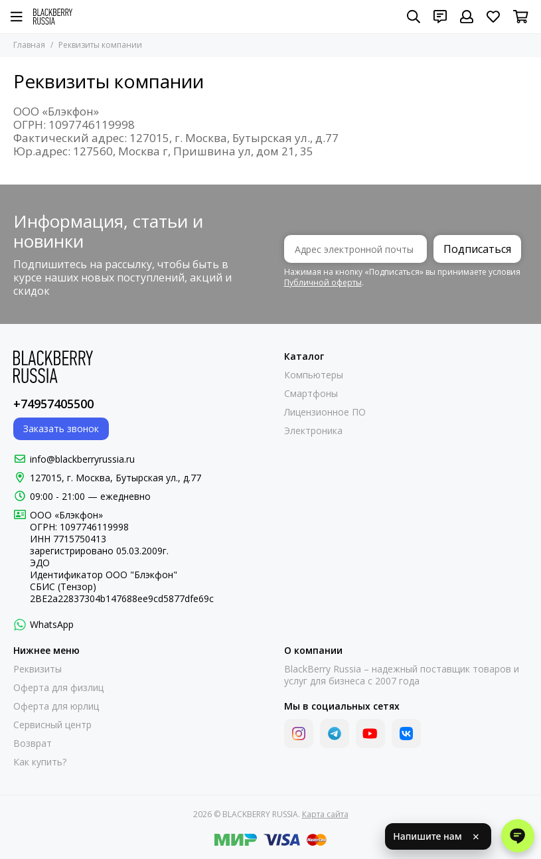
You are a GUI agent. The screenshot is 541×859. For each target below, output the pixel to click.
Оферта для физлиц (58, 688)
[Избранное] (493, 16)
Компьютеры (313, 375)
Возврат (32, 743)
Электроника (313, 431)
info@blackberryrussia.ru (82, 459)
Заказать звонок (61, 428)
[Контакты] (440, 16)
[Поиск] (413, 16)
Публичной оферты (323, 282)
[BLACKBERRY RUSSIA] (52, 17)
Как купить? (39, 762)
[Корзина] (520, 16)
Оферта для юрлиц (56, 706)
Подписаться (477, 249)
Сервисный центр (52, 725)
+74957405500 (53, 403)
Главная (29, 44)
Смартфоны (311, 394)
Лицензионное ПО (325, 412)
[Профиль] (466, 16)
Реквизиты (37, 669)
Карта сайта (325, 814)
